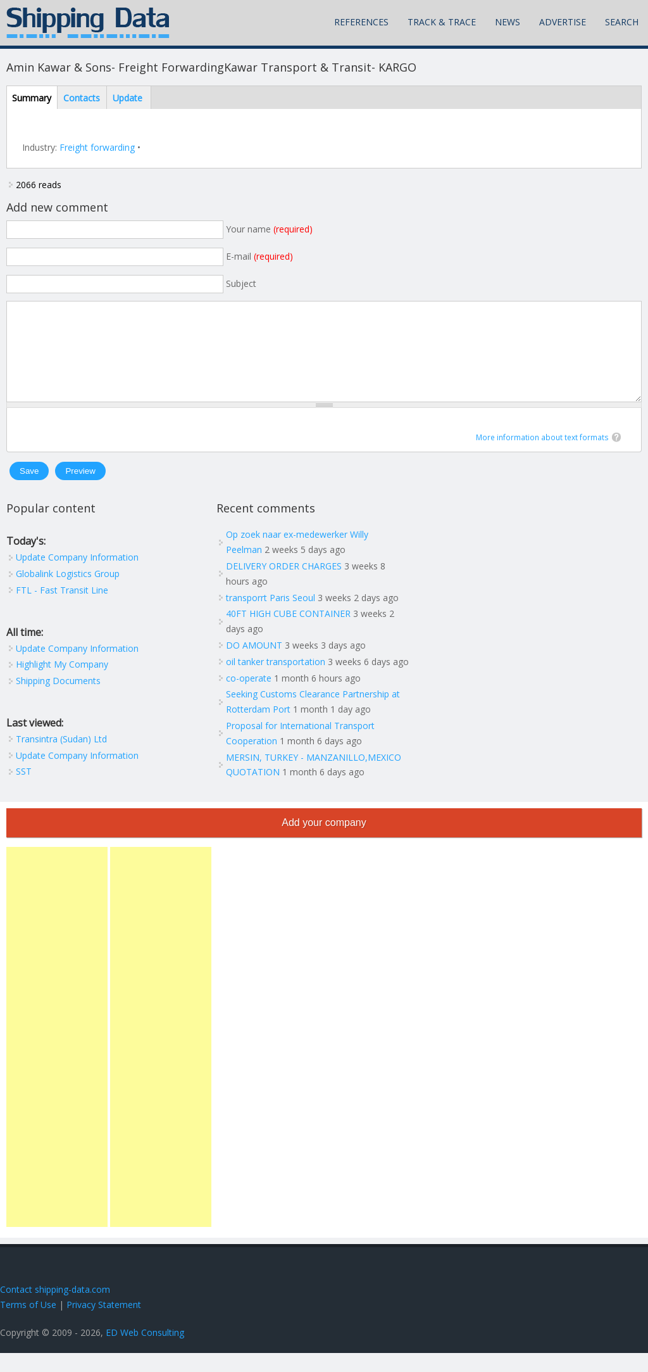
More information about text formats (542, 456)
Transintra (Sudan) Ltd (61, 758)
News (507, 22)
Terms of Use (28, 1324)
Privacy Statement (103, 1324)
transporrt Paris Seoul (270, 617)
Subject (241, 283)
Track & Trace (442, 22)
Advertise (562, 22)
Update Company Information (77, 576)
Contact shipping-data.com (55, 1308)
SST (24, 790)
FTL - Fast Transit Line (62, 609)
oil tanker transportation (275, 681)
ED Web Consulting (145, 1351)
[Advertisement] (57, 1056)
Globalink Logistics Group (68, 593)
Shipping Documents (58, 700)
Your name (269, 229)
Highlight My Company (62, 683)
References (361, 22)
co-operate (248, 697)
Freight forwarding (97, 147)
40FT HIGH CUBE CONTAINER (288, 632)
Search (622, 22)
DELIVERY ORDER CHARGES (284, 585)
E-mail (259, 256)
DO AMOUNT (254, 664)
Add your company (324, 841)
